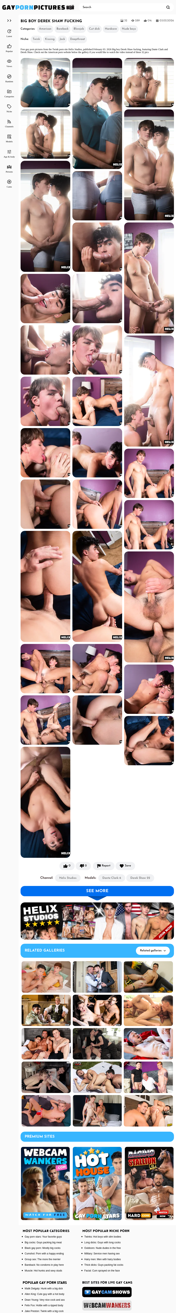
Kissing (49, 39)
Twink (36, 39)
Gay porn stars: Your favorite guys (43, 1236)
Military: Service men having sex (102, 1253)
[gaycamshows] (107, 1292)
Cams (9, 183)
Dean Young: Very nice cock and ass (45, 1299)
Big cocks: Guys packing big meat (43, 1242)
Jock (62, 39)
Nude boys (129, 28)
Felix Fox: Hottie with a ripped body (44, 1305)
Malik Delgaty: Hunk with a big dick (44, 1288)
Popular (9, 48)
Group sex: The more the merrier (43, 1259)
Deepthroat (77, 39)
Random (9, 78)
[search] (168, 7)
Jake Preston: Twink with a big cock (44, 1311)
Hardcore (111, 28)
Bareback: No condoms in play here (44, 1264)
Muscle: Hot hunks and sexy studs (43, 1270)
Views (9, 63)
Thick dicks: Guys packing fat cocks (103, 1264)
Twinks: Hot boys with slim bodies (102, 1236)
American (45, 28)
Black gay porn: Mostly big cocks (42, 1248)
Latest (9, 33)
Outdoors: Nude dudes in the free (102, 1248)
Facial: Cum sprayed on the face (102, 1270)
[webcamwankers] (107, 1305)
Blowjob (79, 28)
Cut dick (94, 28)
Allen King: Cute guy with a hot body (44, 1294)
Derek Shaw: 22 (140, 878)
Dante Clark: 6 (111, 878)
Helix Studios (67, 878)
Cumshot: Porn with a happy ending (44, 1253)
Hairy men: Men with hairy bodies (102, 1259)
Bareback (62, 28)
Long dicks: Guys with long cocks (102, 1242)
